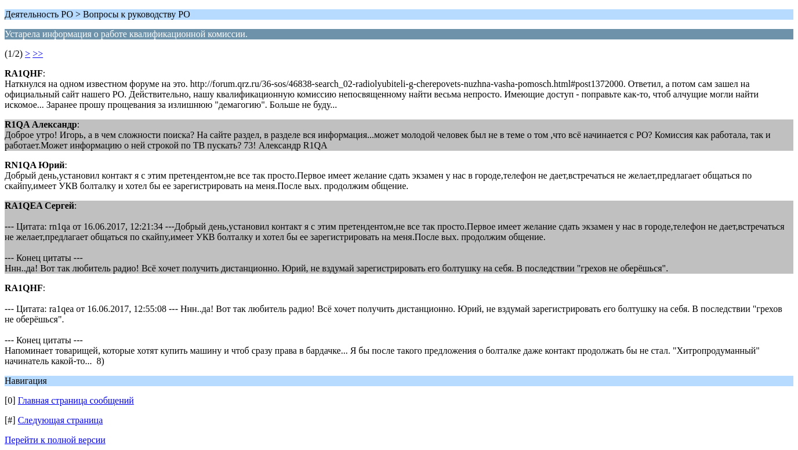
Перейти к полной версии (55, 440)
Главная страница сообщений (76, 400)
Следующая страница (60, 420)
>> (37, 54)
